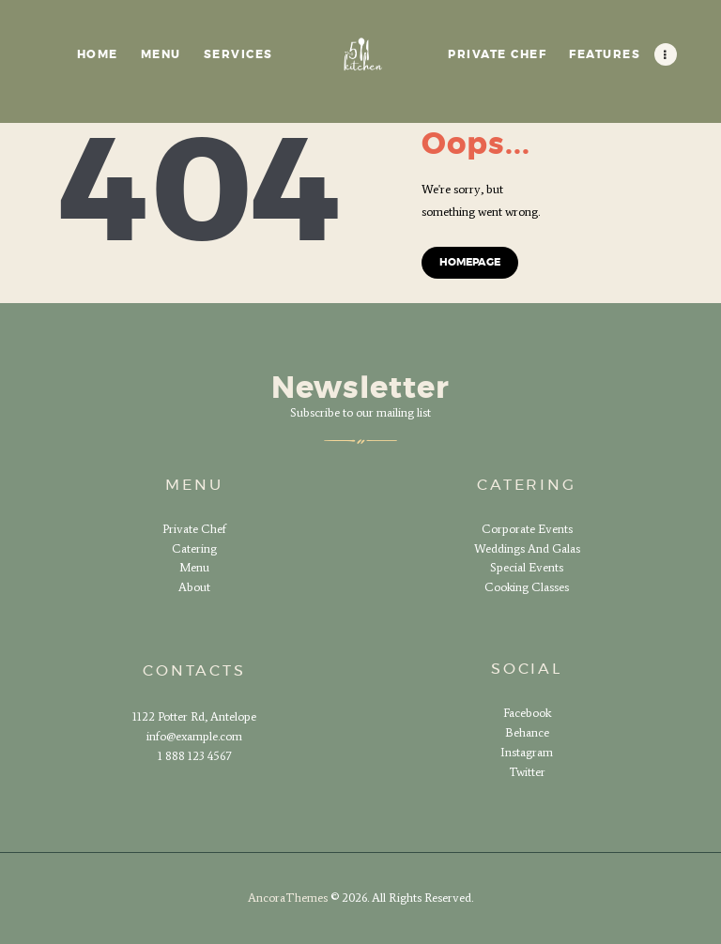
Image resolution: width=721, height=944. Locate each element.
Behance (527, 732)
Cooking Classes (526, 587)
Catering (194, 548)
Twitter (527, 772)
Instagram (526, 752)
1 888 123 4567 (194, 756)
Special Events (526, 567)
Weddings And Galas (527, 548)
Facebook (527, 713)
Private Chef (194, 529)
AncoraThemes (288, 898)
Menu (194, 567)
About (194, 587)
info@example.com (194, 736)
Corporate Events (527, 529)
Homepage (469, 262)
